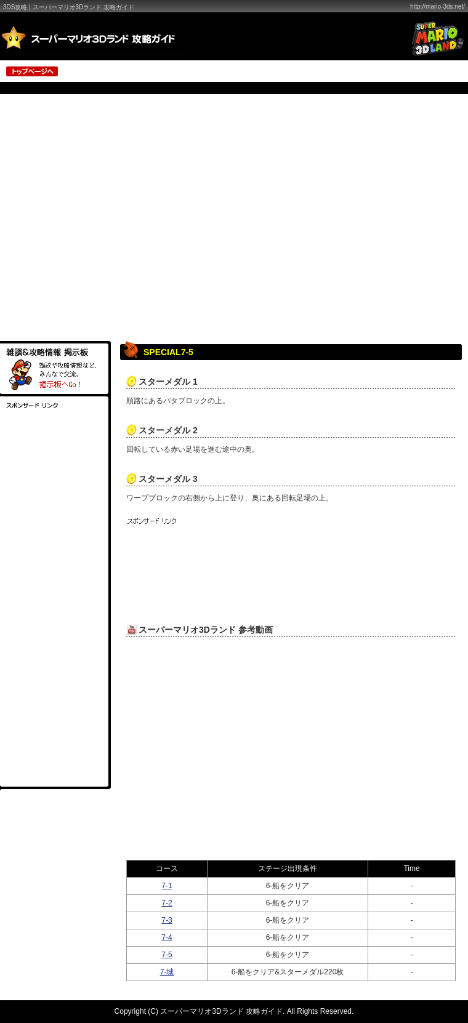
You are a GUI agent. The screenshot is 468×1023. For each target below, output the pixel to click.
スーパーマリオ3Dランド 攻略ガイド (221, 1011)
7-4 (166, 937)
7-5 (166, 954)
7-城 (167, 972)
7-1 (166, 885)
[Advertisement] (115, 219)
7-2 (166, 903)
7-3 (166, 920)
